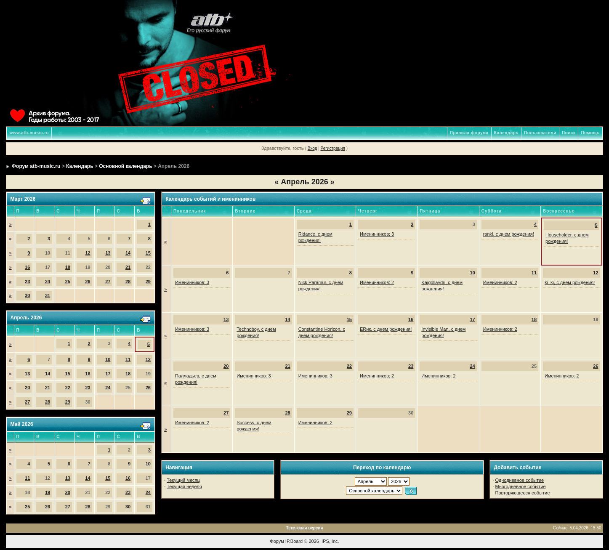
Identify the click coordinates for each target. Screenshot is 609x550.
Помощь (590, 132)
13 (107, 252)
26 (87, 281)
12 (87, 252)
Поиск (569, 132)
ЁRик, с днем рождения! (386, 329)
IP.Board (294, 541)
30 (27, 295)
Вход (312, 148)
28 (127, 281)
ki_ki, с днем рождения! (570, 282)
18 (67, 267)
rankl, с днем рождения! (508, 233)
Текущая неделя (184, 486)
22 (67, 387)
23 (27, 281)
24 (47, 281)
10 (107, 359)
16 (27, 267)
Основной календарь (125, 166)
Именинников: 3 (377, 233)
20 (27, 387)
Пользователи (540, 132)
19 (47, 492)
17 (107, 373)
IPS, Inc (330, 541)
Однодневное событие (519, 480)
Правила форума (469, 132)
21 (127, 267)
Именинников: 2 (377, 282)
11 (127, 359)
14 (127, 252)
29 (148, 281)
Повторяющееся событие (522, 492)
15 (148, 252)
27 (107, 281)
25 (67, 281)
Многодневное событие (520, 486)
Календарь (506, 132)
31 (47, 295)
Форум (277, 541)
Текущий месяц (183, 480)
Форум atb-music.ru (36, 166)
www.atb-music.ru (29, 132)
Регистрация (332, 148)
